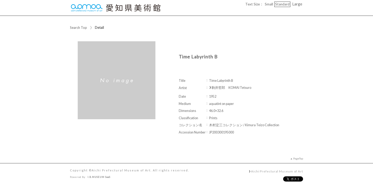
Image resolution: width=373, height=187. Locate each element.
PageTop (298, 158)
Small (269, 4)
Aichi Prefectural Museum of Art (277, 171)
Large (297, 4)
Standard (282, 4)
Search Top (78, 27)
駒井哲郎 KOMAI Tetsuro (231, 88)
